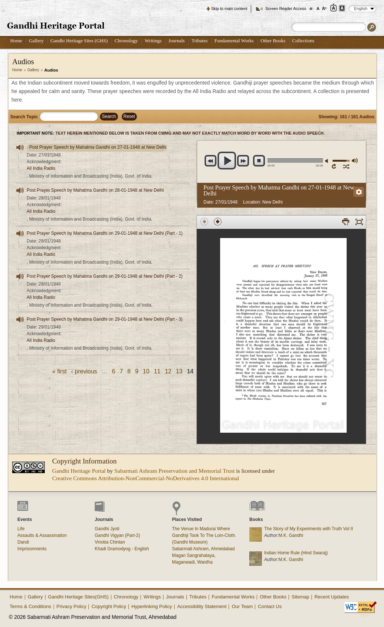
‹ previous (84, 371)
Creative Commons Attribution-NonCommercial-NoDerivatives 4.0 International (145, 478)
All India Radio (41, 168)
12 (168, 371)
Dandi (23, 542)
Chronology (126, 40)
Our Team (242, 606)
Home (16, 40)
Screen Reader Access (285, 8)
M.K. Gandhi (291, 535)
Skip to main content (229, 8)
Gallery (36, 40)
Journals (176, 40)
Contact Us (270, 606)
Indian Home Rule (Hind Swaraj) (296, 552)
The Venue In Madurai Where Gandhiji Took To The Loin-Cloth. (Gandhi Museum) (204, 535)
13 (179, 371)
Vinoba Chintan (110, 542)
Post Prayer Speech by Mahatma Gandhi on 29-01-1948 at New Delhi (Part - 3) (105, 319)
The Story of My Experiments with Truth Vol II (308, 528)
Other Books (272, 40)
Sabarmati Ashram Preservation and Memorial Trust (174, 471)
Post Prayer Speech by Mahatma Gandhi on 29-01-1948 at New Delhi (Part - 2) (105, 276)
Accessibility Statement (202, 606)
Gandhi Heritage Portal (79, 471)
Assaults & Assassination (42, 535)
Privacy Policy (72, 606)
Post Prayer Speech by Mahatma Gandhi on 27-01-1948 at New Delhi (97, 147)
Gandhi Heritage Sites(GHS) (78, 597)
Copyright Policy (108, 606)
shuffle (346, 166)
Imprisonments (32, 548)
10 (146, 371)
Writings (153, 40)
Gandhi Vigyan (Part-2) (117, 535)
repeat (335, 166)
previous (211, 160)
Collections (303, 40)
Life (20, 528)
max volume (354, 160)
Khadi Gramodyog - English (122, 548)
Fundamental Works (234, 40)
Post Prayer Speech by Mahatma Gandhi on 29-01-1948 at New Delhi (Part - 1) (105, 233)
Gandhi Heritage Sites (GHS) (79, 40)
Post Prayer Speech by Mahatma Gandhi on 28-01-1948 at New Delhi (95, 190)
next (243, 160)
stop (259, 160)
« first (59, 371)
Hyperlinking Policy (151, 606)
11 (157, 371)
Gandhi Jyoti (107, 528)
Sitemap (300, 597)
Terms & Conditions (30, 606)
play (227, 160)
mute (327, 161)
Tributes (200, 40)
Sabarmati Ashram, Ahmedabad (203, 548)
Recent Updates (331, 597)
